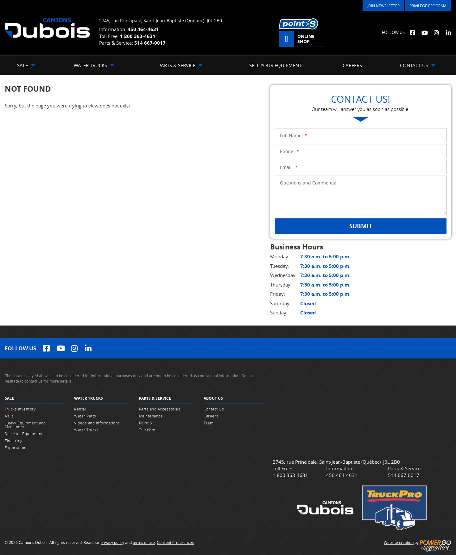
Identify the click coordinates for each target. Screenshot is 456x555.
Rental (80, 408)
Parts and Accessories (159, 408)
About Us (213, 398)
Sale (9, 398)
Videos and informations (97, 422)
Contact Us (214, 408)
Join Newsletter (383, 5)
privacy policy (112, 542)
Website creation (399, 542)
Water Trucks (88, 398)
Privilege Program (427, 5)
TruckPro (147, 429)
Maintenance (151, 415)
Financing (13, 440)
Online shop (305, 38)
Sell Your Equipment (24, 433)
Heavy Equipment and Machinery (25, 424)
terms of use (144, 542)
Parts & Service (155, 398)
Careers (211, 415)
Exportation (16, 447)
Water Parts (85, 415)
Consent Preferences (175, 542)
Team (208, 422)
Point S (145, 422)
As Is (9, 415)
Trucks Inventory (20, 408)
